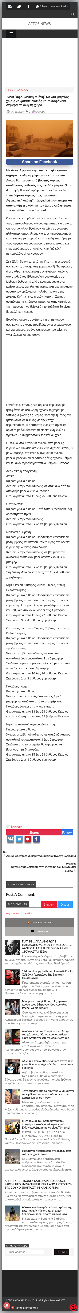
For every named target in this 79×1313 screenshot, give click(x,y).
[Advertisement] (40, 62)
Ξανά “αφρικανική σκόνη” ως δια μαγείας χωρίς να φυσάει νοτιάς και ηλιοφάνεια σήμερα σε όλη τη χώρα (37, 101)
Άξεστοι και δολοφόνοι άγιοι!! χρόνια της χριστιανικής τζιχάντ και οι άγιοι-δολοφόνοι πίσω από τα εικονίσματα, (47, 1211)
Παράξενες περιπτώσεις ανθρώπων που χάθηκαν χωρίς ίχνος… (46, 1152)
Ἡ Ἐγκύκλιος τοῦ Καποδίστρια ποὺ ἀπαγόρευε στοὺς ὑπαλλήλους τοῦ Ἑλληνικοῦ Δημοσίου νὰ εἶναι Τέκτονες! (46, 1124)
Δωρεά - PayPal (59, 6)
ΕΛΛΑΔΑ (16, 826)
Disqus (65, 904)
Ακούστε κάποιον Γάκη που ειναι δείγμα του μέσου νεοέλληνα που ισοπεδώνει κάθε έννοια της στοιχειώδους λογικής (46, 1034)
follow (41, 7)
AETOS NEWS (39, 23)
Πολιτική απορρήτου (24, 1307)
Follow (67, 832)
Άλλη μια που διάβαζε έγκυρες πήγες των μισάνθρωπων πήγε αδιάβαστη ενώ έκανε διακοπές (48, 1064)
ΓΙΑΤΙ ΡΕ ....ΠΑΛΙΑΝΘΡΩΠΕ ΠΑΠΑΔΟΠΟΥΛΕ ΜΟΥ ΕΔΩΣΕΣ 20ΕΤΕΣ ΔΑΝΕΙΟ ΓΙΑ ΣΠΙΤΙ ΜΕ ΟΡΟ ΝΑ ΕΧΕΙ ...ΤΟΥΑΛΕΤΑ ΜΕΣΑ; (47, 946)
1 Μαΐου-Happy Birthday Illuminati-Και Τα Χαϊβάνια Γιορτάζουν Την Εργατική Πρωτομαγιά (47, 974)
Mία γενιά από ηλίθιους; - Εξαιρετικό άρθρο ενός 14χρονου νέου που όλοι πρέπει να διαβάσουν (44, 1004)
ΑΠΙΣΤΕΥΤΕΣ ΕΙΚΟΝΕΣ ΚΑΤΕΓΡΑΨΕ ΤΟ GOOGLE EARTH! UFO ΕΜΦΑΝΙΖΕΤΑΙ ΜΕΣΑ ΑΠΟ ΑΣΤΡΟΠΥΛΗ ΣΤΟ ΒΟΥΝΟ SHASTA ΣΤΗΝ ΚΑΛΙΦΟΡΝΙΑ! (38, 1184)
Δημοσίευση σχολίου (19, 913)
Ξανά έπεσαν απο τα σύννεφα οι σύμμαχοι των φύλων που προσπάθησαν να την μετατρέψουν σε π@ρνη (48, 1094)
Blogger (49, 904)
